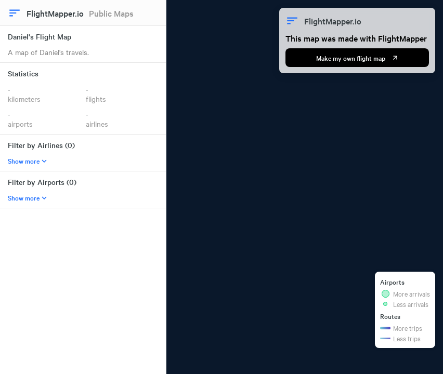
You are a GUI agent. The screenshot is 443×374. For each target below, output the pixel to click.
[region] (304, 187)
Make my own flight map (357, 57)
